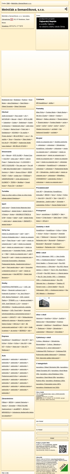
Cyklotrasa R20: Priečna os (45, 351)
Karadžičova (6, 340)
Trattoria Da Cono (13, 162)
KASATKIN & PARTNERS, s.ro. (12, 287)
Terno (10, 139)
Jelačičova (47, 325)
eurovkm (4, 317)
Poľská (49, 328)
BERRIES (23, 330)
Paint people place (13, 267)
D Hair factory (47, 217)
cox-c (27, 136)
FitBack (4, 402)
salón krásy (29, 126)
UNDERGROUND (7, 179)
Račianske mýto (41, 240)
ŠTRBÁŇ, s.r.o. (14, 300)
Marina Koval (15, 129)
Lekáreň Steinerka (21, 402)
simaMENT (17, 409)
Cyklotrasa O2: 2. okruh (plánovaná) (48, 348)
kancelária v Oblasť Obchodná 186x (48, 367)
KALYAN (6, 159)
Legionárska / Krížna (54, 179)
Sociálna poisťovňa (61, 142)
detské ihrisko (16, 211)
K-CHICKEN (25, 162)
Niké (6, 254)
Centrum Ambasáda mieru (10, 237)
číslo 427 (24, 346)
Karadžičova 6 (51, 165)
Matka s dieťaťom (50, 119)
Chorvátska (58, 332)
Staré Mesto (24, 103)
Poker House (11, 240)
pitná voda (14, 159)
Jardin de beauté (7, 116)
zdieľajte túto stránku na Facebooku (46, 445)
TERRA (13, 182)
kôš (19, 317)
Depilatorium (6, 132)
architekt (54, 129)
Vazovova (53, 233)
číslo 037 (49, 198)
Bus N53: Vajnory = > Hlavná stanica (56, 273)
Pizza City (11, 185)
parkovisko (5, 359)
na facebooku (48, 444)
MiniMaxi (20, 182)
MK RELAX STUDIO (19, 146)
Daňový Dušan (6, 324)
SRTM (53, 470)
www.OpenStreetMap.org (57, 459)
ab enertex (14, 330)
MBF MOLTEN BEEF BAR (12, 169)
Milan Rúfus (40, 112)
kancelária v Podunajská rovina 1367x (48, 384)
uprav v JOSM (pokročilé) (58, 394)
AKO (21, 327)
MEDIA (11, 402)
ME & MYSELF (18, 136)
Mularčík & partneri (24, 320)
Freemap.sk (46, 94)
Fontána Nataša (55, 122)
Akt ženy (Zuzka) (41, 115)
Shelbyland (22, 122)
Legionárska (40, 332)
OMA (8, 3)
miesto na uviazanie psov (10, 234)
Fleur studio (18, 116)
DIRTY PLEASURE (8, 165)
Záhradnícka (7, 19)
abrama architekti (26, 300)
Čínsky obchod (6, 136)
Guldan (14, 122)
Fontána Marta (50, 112)
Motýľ (20, 119)
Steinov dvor (40, 322)
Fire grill (30, 165)
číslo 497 (25, 340)
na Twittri (53, 446)
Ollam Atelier (27, 139)
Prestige (6, 129)
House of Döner (21, 172)
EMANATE (27, 221)
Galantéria (6, 122)
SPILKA (44, 221)
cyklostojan (41, 145)
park (21, 234)
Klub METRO (17, 274)
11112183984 (39, 395)
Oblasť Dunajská (7, 106)
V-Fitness (5, 214)
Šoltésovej (5, 350)
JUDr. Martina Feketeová (10, 297)
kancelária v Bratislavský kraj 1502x (47, 387)
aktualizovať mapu (46, 394)
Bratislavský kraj (7, 100)
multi (20, 218)
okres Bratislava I (13, 103)
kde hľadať (39, 421)
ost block (19, 185)
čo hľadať (39, 430)
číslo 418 (23, 343)
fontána (58, 115)
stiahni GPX (39, 398)
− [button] (4, 56)
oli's (25, 116)
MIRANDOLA (6, 412)
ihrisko (12, 214)
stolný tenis (5, 207)
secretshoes (46, 214)
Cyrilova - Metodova (42, 341)
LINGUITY (12, 317)
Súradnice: (5, 26)
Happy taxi (15, 346)
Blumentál (62, 237)
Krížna (4, 343)
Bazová (65, 325)
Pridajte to (48, 471)
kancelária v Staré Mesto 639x (46, 377)
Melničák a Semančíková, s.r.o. (21, 3)
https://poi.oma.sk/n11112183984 (60, 94)
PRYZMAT (13, 142)
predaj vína (17, 175)
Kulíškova (60, 247)
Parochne (17, 139)
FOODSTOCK (27, 169)
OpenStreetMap (37, 94)
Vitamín (4, 405)
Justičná (61, 318)
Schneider (12, 405)
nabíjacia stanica (25, 386)
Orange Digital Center (59, 205)
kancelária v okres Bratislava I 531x (51, 374)
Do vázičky (23, 132)
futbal (15, 218)
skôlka (51, 103)
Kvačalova (56, 244)
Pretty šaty (24, 129)
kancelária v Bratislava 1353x (55, 380)
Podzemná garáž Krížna (10, 376)
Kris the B (5, 142)
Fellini (12, 172)
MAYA (22, 159)
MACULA (16, 324)
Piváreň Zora (28, 155)
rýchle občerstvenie (21, 179)
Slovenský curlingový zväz (16, 290)
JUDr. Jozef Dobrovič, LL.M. (11, 303)
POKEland (26, 175)
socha (64, 122)
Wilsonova (49, 332)
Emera (38, 217)
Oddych (51, 115)
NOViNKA (15, 132)
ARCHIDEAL (6, 307)
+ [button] (4, 53)
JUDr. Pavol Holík (16, 310)
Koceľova (48, 318)
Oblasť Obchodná (20, 106)
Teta (55, 198)
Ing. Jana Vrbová (23, 293)
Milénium (39, 119)
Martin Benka (62, 112)
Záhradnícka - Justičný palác (49, 172)
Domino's (5, 172)
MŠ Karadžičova (41, 103)
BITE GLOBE (28, 119)
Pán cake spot (21, 165)
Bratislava (17, 100)
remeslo (24, 303)
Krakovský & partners (9, 293)
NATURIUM (5, 119)
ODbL (56, 460)
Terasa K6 (5, 257)
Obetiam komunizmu (43, 129)
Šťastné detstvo (63, 119)
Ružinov (24, 100)
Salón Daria (57, 217)
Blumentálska (50, 322)
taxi (31, 340)
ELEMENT (5, 182)
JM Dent (25, 409)
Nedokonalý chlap (18, 126)
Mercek (13, 119)
